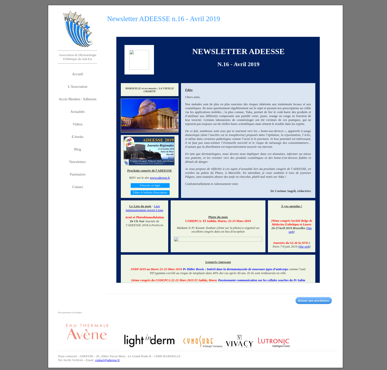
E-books (77, 137)
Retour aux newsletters (313, 300)
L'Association (77, 87)
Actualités (77, 112)
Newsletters (77, 162)
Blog (77, 149)
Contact (77, 187)
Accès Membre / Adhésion (77, 99)
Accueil (77, 74)
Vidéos (78, 124)
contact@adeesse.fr (107, 360)
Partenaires (77, 174)
